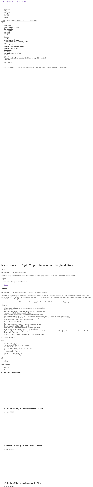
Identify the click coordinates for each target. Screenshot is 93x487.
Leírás (6, 109)
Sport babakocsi (27, 67)
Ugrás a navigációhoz (7, 1)
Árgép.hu (46, 421)
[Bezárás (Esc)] (1, 484)
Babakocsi (19, 67)
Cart (6, 480)
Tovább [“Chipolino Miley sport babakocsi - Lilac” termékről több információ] (12, 311)
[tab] (48, 109)
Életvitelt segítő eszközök (11, 27)
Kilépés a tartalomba (20, 1)
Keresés (34, 20)
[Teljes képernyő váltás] (5, 484)
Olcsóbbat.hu (46, 413)
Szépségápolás (8, 29)
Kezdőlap (7, 9)
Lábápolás (7, 34)
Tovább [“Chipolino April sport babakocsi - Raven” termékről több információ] (12, 274)
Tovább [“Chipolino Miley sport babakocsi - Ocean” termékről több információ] (12, 237)
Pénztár (6, 15)
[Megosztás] (3, 484)
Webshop (7, 59)
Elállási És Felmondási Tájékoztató (14, 46)
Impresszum (7, 50)
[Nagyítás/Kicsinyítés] (7, 484)
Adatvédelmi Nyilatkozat (11, 40)
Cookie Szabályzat (9, 45)
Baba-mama (7, 25)
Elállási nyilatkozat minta (11, 48)
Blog (5, 11)
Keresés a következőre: (7, 20)
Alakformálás (8, 30)
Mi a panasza (4, 472)
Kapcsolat (7, 12)
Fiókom (6, 475)
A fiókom (7, 14)
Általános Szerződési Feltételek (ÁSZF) (16, 41)
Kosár (6, 17)
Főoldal (6, 360)
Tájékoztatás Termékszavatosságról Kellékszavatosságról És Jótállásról (25, 58)
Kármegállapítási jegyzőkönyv (13, 53)
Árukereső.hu (46, 397)
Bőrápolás (7, 32)
